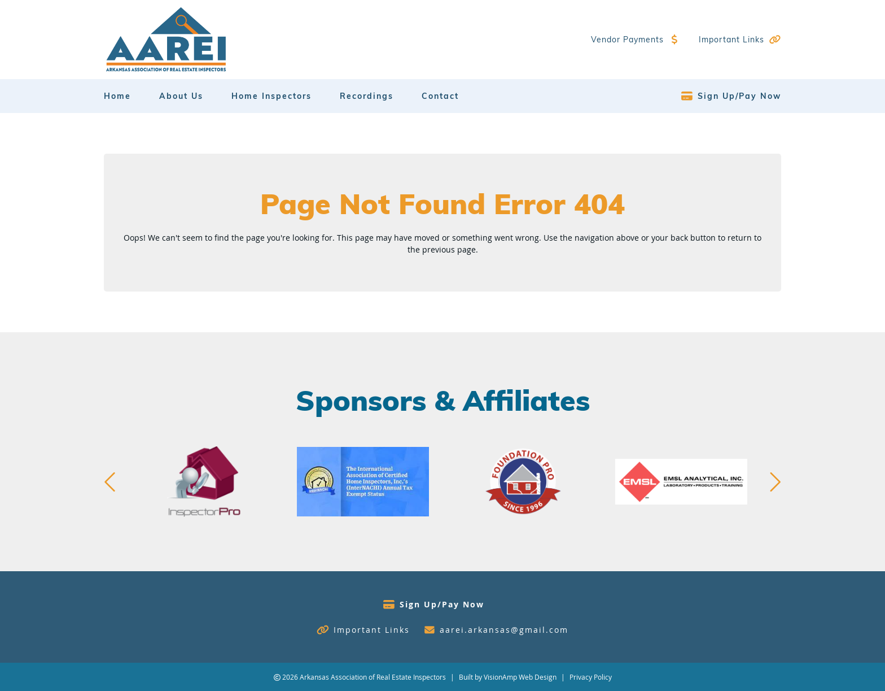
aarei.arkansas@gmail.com (504, 629)
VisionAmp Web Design (520, 676)
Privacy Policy (590, 676)
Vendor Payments (627, 39)
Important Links (731, 39)
